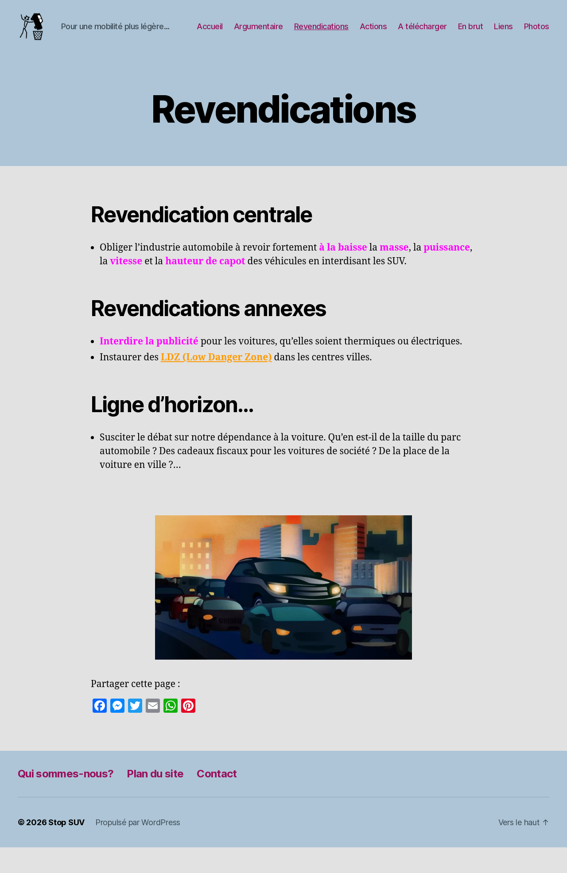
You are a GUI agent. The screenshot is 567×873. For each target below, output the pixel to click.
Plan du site (155, 799)
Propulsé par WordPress (137, 848)
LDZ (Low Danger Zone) (216, 383)
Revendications (357, 32)
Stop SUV (66, 848)
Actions (409, 32)
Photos (536, 45)
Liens (539, 32)
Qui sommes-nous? (65, 799)
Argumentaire (294, 32)
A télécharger (458, 32)
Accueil (246, 32)
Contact (217, 799)
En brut (507, 32)
